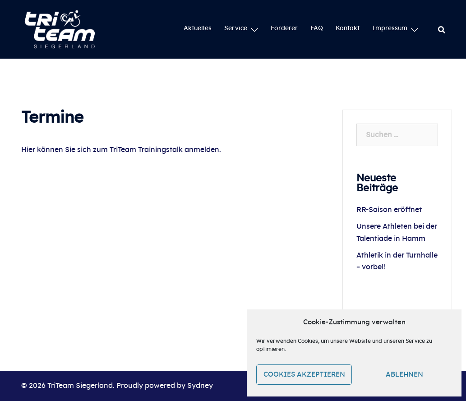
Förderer (284, 28)
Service (235, 28)
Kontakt (348, 28)
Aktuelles (198, 28)
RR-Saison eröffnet (389, 209)
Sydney (200, 385)
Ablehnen (404, 374)
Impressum (389, 28)
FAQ (316, 28)
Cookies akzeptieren (304, 374)
